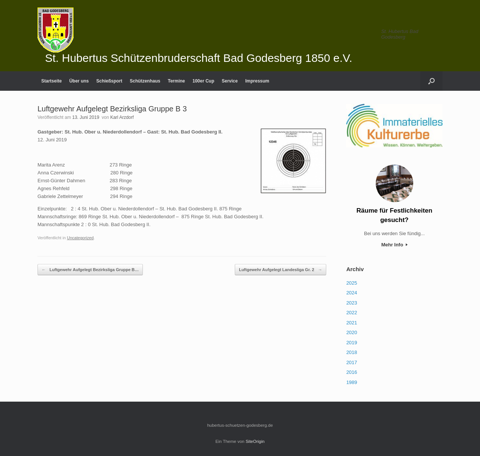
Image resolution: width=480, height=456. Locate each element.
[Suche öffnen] (431, 81)
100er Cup (203, 81)
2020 (351, 332)
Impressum (257, 81)
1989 (351, 382)
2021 (351, 323)
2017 (351, 362)
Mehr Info (394, 245)
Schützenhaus (145, 81)
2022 (351, 312)
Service (230, 81)
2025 (351, 283)
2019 (351, 342)
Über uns (79, 81)
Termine (176, 81)
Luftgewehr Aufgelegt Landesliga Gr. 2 (280, 270)
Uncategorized (80, 238)
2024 (351, 293)
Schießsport (109, 81)
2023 (351, 303)
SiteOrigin (255, 441)
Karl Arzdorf (122, 117)
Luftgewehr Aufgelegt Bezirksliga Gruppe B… (90, 270)
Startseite (51, 81)
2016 (351, 372)
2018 (351, 352)
